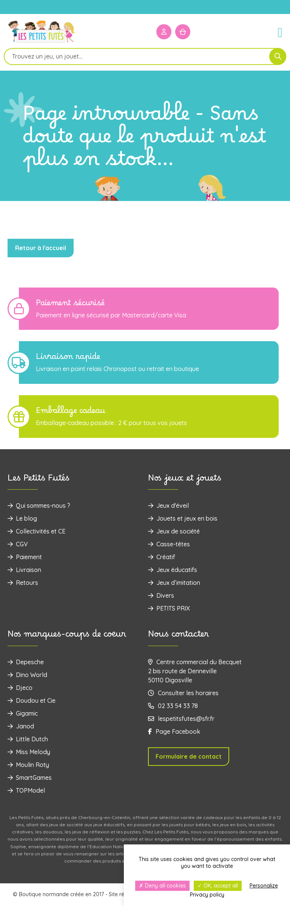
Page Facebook (174, 731)
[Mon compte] (163, 31)
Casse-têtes (169, 544)
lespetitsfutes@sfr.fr (181, 718)
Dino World (27, 675)
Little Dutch (28, 739)
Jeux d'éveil (168, 505)
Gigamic (23, 713)
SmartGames (30, 777)
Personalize (264, 885)
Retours (23, 582)
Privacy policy (207, 894)
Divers (161, 595)
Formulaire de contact (189, 756)
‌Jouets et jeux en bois (183, 518)
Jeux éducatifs (172, 570)
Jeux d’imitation (174, 582)
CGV (18, 544)
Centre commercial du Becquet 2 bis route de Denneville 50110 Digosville (195, 671)
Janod (21, 726)
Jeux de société (174, 531)
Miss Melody (29, 752)
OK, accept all (217, 885)
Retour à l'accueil (40, 248)
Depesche (26, 662)
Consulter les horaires (183, 693)
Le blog (22, 518)
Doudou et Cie (32, 700)
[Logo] (42, 42)
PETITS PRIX (169, 608)
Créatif (161, 557)
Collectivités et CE (36, 531)
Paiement (25, 557)
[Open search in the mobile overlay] (145, 56)
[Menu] (276, 31)
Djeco (20, 687)
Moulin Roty (28, 764)
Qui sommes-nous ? (39, 505)
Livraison (24, 570)
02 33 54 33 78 (173, 706)
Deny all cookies (162, 885)
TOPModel (26, 790)
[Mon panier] (182, 31)
